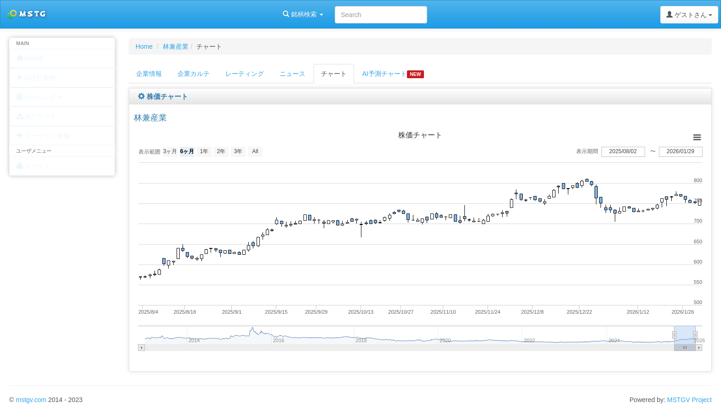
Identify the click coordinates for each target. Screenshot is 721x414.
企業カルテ (193, 73)
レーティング (244, 73)
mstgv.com (31, 399)
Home (144, 46)
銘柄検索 (118, 14)
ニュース (292, 73)
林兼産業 (176, 46)
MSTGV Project (689, 399)
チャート (334, 73)
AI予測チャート (393, 74)
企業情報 (149, 73)
